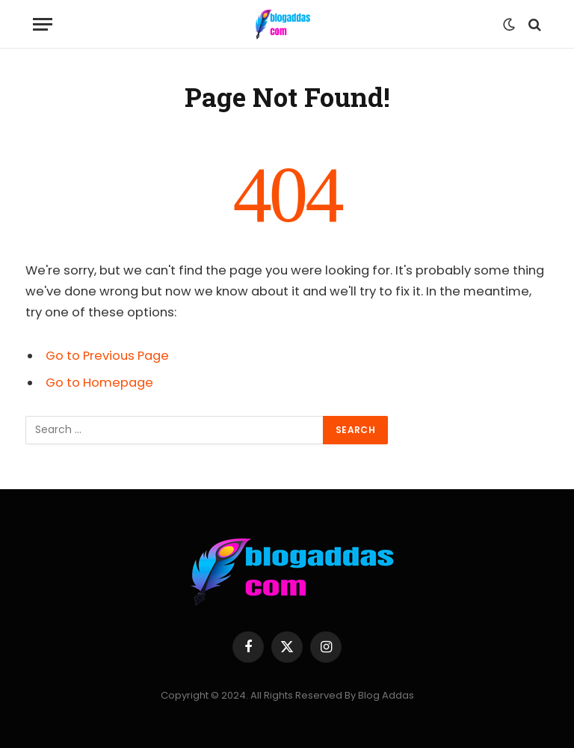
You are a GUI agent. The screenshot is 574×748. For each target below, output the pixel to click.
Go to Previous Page (107, 355)
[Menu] (42, 24)
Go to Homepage (99, 382)
